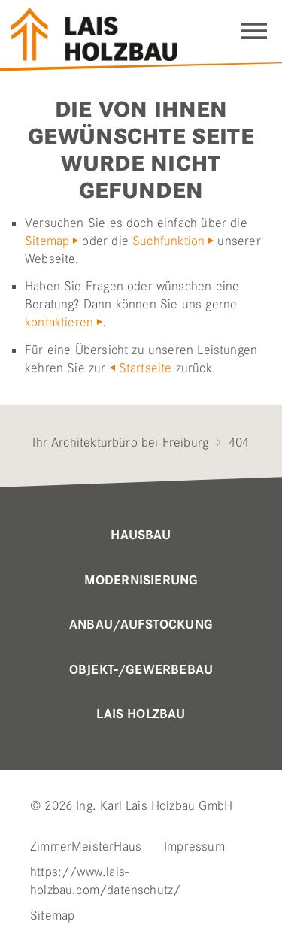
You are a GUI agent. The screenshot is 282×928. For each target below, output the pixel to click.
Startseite (145, 367)
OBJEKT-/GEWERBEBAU (141, 670)
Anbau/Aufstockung (141, 625)
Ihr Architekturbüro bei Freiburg (120, 442)
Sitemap (47, 240)
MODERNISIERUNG (141, 580)
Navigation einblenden (254, 31)
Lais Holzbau (140, 714)
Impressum (194, 846)
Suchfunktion (168, 240)
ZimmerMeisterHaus (85, 846)
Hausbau (141, 535)
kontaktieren (59, 321)
